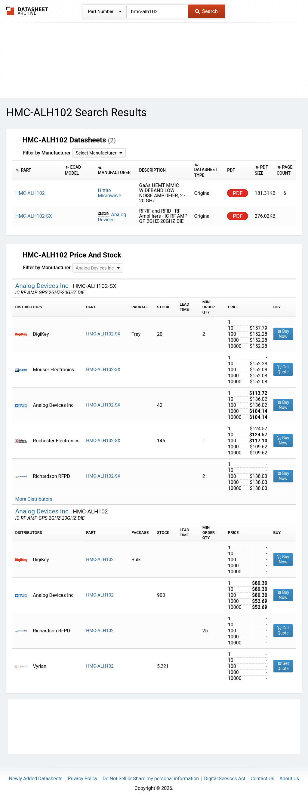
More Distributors (33, 499)
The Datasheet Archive (27, 11)
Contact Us (262, 778)
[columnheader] (37, 170)
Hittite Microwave (109, 193)
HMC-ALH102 (100, 559)
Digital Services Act (224, 778)
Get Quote (283, 369)
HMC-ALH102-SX (103, 334)
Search (206, 11)
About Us (289, 778)
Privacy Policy (82, 778)
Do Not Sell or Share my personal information (151, 778)
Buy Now (283, 334)
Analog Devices (112, 217)
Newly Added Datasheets (36, 778)
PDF (238, 193)
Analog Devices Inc (42, 285)
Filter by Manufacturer (46, 153)
